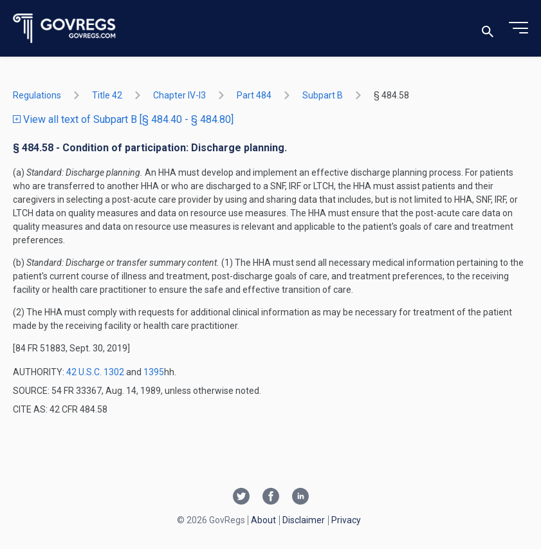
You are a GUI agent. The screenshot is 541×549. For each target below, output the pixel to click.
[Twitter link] (241, 497)
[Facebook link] (270, 497)
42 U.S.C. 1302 (95, 372)
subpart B (322, 95)
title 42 (107, 95)
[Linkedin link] (300, 497)
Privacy (346, 520)
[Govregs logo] (64, 29)
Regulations (37, 95)
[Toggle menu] (518, 28)
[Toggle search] (487, 28)
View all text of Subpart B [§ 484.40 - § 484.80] (123, 119)
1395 (153, 372)
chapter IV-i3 (179, 95)
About (263, 520)
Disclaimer (303, 520)
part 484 (254, 95)
